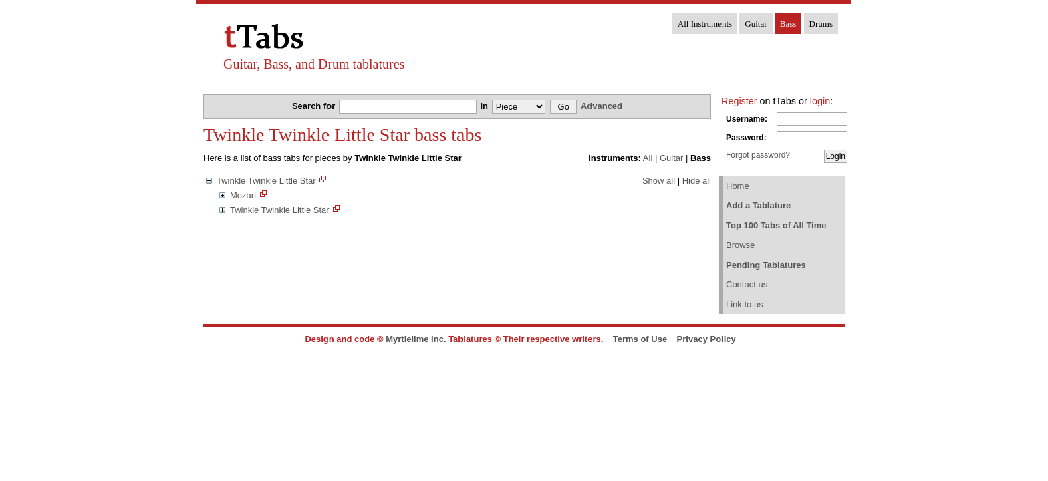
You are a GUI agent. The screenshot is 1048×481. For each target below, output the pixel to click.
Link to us (744, 304)
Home (737, 186)
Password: (746, 137)
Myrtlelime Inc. (416, 339)
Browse (740, 245)
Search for (315, 106)
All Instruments (705, 24)
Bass (788, 24)
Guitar (756, 24)
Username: (746, 119)
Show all (658, 181)
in (485, 106)
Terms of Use (640, 339)
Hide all (696, 181)
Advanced (601, 106)
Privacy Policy (706, 339)
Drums (821, 24)
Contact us (746, 284)
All (647, 158)
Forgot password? (758, 155)
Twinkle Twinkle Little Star (266, 181)
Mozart (243, 195)
